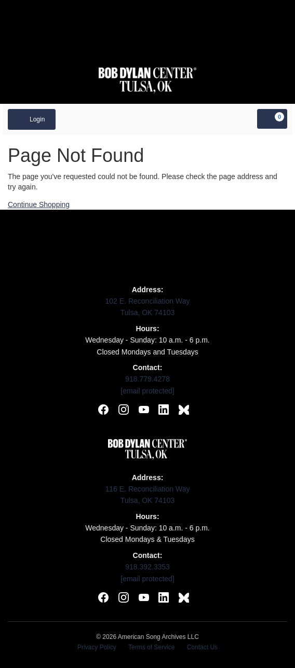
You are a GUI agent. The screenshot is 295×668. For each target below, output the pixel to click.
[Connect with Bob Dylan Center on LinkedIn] (163, 599)
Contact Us (202, 647)
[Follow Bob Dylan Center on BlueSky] (184, 599)
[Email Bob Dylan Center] (147, 579)
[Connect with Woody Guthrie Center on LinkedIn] (163, 411)
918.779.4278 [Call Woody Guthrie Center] (147, 379)
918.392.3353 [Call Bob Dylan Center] (147, 567)
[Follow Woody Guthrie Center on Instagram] (123, 411)
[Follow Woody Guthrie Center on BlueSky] (184, 411)
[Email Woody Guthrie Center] (147, 391)
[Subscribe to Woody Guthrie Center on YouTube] (144, 411)
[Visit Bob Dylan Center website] (148, 80)
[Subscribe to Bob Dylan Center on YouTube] (144, 599)
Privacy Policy (96, 647)
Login (32, 119)
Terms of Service (151, 647)
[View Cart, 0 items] (272, 119)
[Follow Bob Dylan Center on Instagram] (123, 599)
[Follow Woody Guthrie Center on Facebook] (103, 411)
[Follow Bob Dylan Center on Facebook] (103, 599)
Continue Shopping (39, 204)
